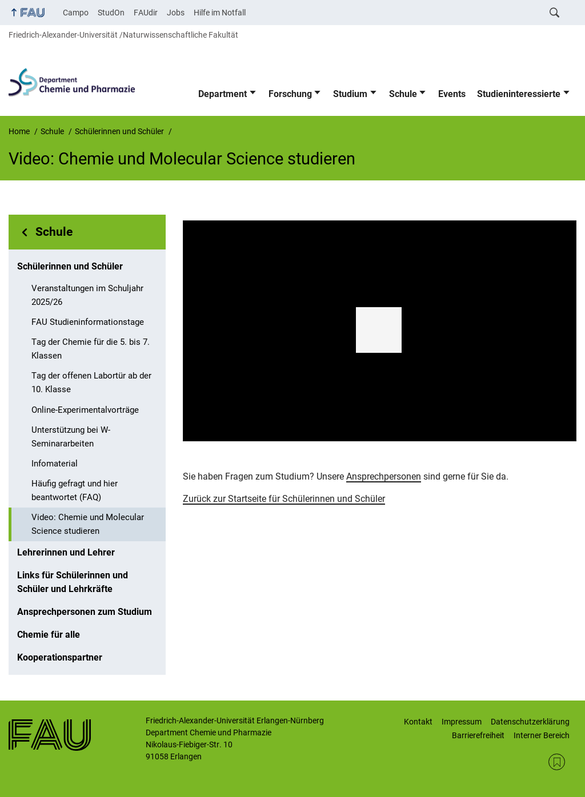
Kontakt (418, 721)
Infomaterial (54, 463)
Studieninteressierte (518, 93)
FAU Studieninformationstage (87, 322)
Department (222, 93)
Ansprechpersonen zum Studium (84, 611)
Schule (403, 93)
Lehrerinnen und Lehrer (66, 552)
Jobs (176, 12)
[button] (379, 330)
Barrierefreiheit (478, 735)
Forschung (290, 93)
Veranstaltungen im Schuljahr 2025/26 (87, 295)
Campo (76, 12)
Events (452, 93)
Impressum (462, 721)
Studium (350, 93)
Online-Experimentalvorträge (85, 410)
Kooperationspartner (59, 657)
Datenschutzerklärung (530, 721)
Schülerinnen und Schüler (70, 266)
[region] (379, 331)
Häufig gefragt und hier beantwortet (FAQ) (74, 490)
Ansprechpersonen (383, 476)
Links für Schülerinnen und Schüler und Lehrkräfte (72, 582)
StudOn (111, 12)
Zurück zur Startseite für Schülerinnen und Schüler (284, 498)
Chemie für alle (48, 634)
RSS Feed (556, 762)
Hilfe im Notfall (220, 12)
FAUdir (146, 12)
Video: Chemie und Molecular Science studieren (87, 524)
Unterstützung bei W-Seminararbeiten (70, 437)
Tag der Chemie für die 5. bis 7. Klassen (90, 349)
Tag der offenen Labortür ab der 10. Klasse (91, 383)
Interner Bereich (542, 735)
